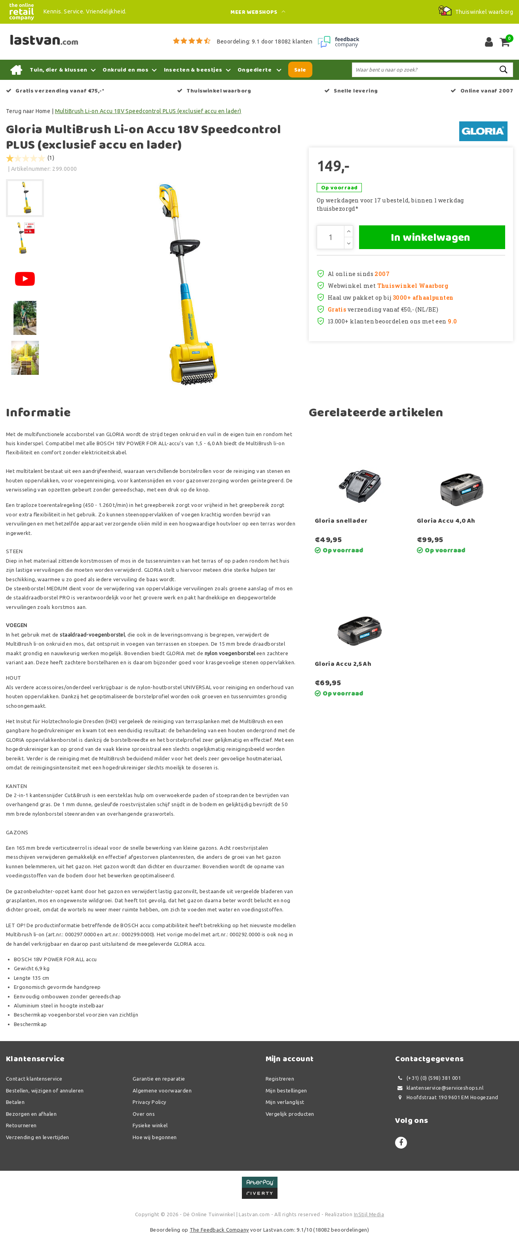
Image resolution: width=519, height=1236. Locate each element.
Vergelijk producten (290, 1114)
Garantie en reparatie (159, 1078)
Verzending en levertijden (37, 1137)
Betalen (15, 1102)
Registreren (280, 1078)
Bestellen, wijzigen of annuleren (45, 1090)
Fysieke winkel (150, 1125)
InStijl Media (369, 1214)
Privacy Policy (149, 1102)
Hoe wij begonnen (155, 1137)
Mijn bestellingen (286, 1090)
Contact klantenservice (34, 1078)
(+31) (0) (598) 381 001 (428, 1078)
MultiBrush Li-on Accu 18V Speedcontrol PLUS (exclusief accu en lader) (148, 111)
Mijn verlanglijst (285, 1102)
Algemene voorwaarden (162, 1090)
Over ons (144, 1114)
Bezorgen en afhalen (31, 1114)
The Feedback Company (219, 1229)
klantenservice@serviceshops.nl (439, 1088)
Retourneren (21, 1125)
